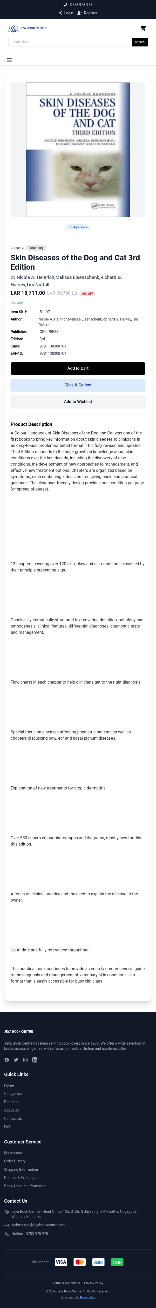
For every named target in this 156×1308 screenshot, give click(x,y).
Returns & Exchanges (21, 1178)
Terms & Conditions (66, 1283)
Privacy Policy (93, 1283)
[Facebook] (6, 1059)
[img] (61, 1262)
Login (66, 13)
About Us (11, 1110)
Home (9, 1085)
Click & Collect (77, 385)
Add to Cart (78, 368)
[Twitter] (16, 1059)
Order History (14, 1161)
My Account (13, 1153)
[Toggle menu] (9, 60)
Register (87, 13)
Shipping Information (21, 1169)
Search (140, 42)
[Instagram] (25, 1059)
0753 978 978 (78, 5)
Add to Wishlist (78, 401)
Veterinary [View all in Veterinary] (36, 248)
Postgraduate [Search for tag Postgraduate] (78, 227)
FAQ (7, 1127)
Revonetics (87, 1297)
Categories (13, 1094)
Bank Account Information (25, 1186)
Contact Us (13, 1118)
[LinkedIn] (34, 1059)
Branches (11, 1102)
